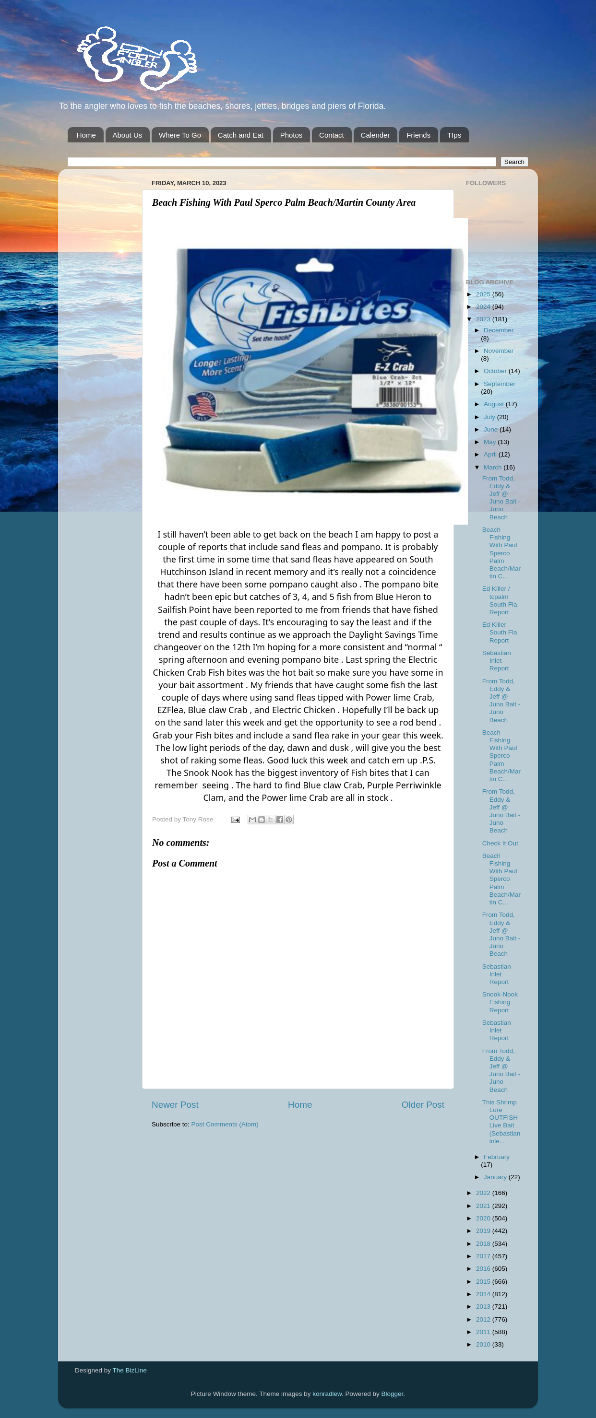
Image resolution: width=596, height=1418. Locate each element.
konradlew (327, 1393)
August (495, 404)
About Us (128, 135)
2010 (484, 1344)
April (491, 454)
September (499, 383)
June (492, 429)
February (497, 1156)
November (498, 350)
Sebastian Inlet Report (496, 660)
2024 (484, 306)
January (496, 1177)
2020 (484, 1218)
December (498, 330)
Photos (291, 135)
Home (86, 135)
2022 (484, 1192)
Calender (375, 135)
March (493, 467)
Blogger (392, 1393)
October (496, 371)
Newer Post (175, 1105)
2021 (484, 1205)
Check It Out (500, 843)
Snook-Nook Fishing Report (500, 1002)
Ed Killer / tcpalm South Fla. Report (500, 600)
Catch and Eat (240, 135)
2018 (484, 1243)
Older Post (423, 1105)
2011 (484, 1332)
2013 (484, 1306)
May (491, 441)
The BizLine (130, 1370)
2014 (484, 1294)
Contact (331, 135)
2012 (484, 1319)
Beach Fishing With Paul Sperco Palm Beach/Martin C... (501, 553)
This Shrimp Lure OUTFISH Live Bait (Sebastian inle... (501, 1122)
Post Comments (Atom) (225, 1124)
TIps (454, 135)
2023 (484, 319)
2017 (484, 1256)
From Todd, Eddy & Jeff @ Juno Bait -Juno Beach (501, 498)
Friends (418, 135)
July (490, 417)
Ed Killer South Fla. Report (500, 632)
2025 (484, 294)
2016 (484, 1268)
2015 (484, 1281)
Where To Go (180, 135)
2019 (484, 1230)
